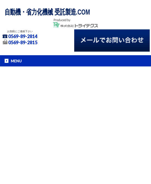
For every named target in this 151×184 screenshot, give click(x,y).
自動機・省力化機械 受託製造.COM (47, 12)
